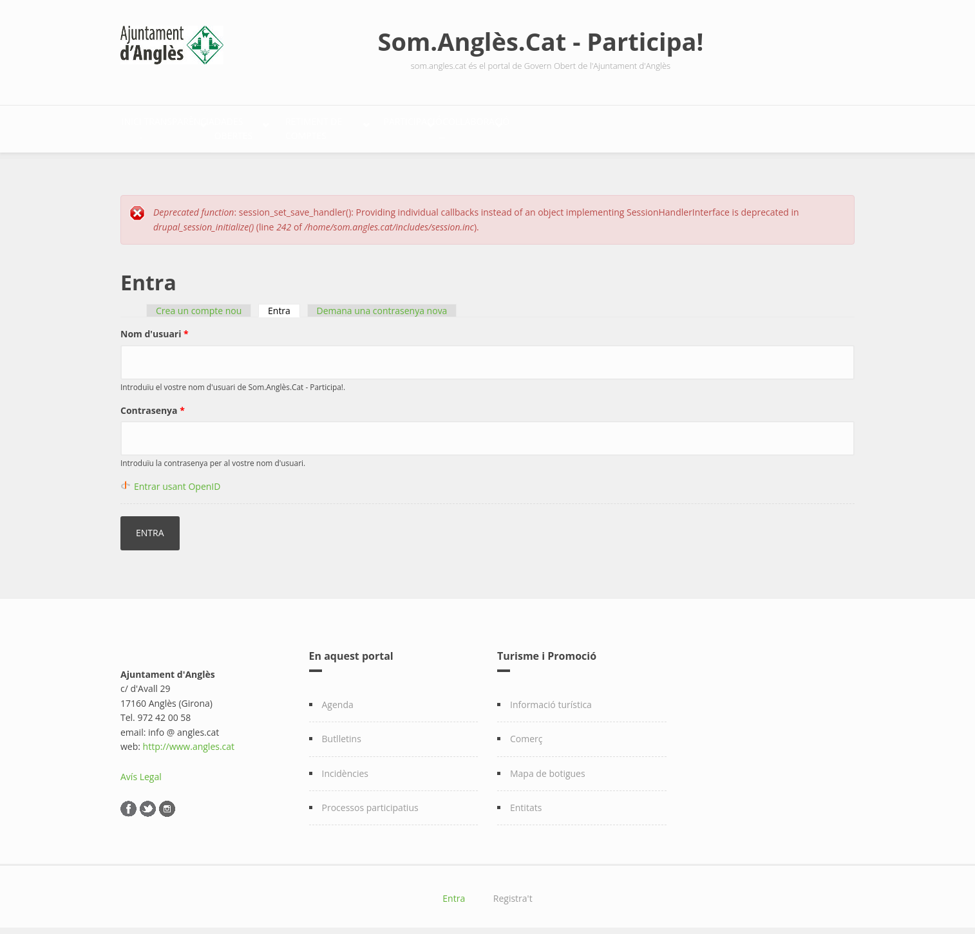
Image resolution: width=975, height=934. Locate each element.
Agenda (338, 697)
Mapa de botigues (547, 766)
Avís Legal (141, 770)
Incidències (345, 766)
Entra (284, 304)
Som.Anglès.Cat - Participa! (541, 41)
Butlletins (341, 731)
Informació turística (551, 697)
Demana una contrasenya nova (382, 304)
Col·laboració (691, 126)
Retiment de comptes (461, 126)
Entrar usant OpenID (177, 479)
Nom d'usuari (154, 327)
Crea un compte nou (198, 304)
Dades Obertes (333, 126)
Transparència (220, 126)
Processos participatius (370, 800)
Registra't (513, 892)
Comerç (526, 731)
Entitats (526, 800)
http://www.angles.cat (189, 739)
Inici (145, 126)
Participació (584, 126)
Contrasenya (152, 403)
